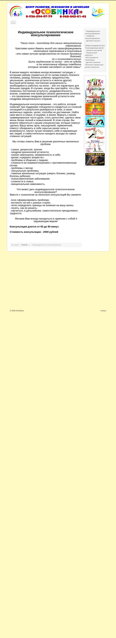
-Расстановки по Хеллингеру (91, 59)
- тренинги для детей (93, 50)
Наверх (103, 311)
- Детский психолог (92, 41)
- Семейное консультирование (92, 37)
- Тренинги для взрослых (91, 54)
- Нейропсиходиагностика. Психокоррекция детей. (95, 45)
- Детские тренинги (92, 62)
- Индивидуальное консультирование (92, 32)
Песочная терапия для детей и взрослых (94, 66)
